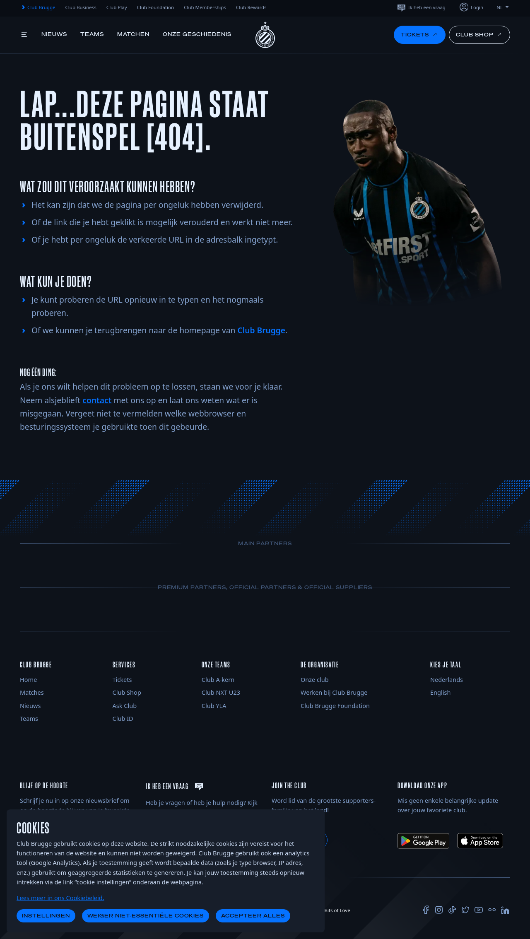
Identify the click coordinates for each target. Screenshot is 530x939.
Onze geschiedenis (197, 34)
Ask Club (125, 705)
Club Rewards (251, 7)
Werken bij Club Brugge (334, 692)
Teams (92, 34)
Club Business (80, 7)
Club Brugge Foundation (335, 705)
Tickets (122, 679)
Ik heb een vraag (421, 7)
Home (28, 679)
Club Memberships (205, 7)
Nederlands (446, 679)
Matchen (133, 34)
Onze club (315, 679)
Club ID (123, 718)
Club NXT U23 (221, 692)
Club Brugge (37, 7)
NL (503, 7)
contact (96, 400)
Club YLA (214, 705)
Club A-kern (218, 679)
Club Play (116, 7)
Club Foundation (155, 7)
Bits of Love (334, 910)
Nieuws (54, 34)
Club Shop (127, 692)
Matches (32, 692)
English (440, 692)
